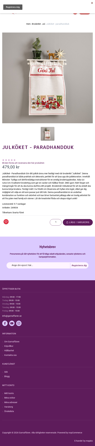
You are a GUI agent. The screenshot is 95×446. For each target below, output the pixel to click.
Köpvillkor (8, 346)
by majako (88, 441)
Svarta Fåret (18, 212)
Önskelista (9, 411)
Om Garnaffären (11, 341)
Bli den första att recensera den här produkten (23, 163)
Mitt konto (9, 393)
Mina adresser (10, 402)
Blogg (7, 376)
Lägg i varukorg (77, 222)
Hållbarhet (9, 350)
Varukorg (8, 407)
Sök (6, 372)
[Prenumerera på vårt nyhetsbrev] (47, 265)
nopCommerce (75, 432)
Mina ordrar (9, 398)
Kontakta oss (10, 355)
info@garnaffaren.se (11, 316)
